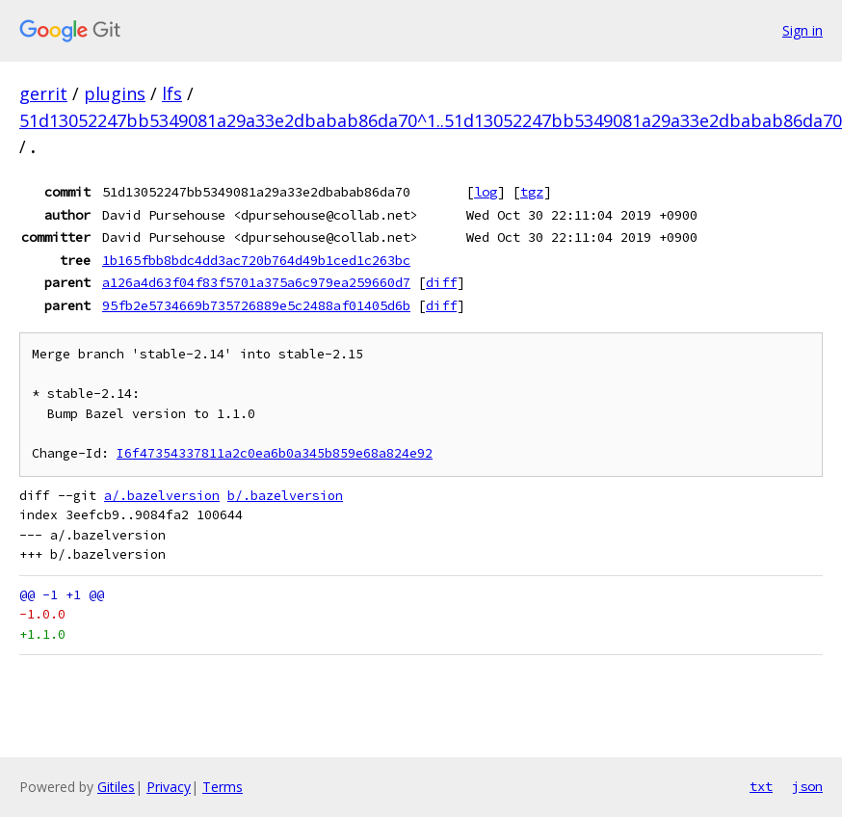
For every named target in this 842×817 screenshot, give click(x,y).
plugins (114, 93)
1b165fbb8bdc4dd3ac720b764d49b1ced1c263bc (256, 260)
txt (761, 786)
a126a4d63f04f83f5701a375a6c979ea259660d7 (256, 282)
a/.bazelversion (162, 496)
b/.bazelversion (285, 496)
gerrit (43, 93)
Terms (222, 786)
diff (441, 282)
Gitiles (116, 786)
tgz (531, 191)
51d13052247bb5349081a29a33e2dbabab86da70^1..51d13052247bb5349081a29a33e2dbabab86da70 (430, 120)
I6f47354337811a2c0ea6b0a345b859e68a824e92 (275, 453)
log (485, 191)
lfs (172, 93)
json (807, 786)
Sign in (802, 30)
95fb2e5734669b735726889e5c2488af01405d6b (256, 305)
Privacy (168, 786)
